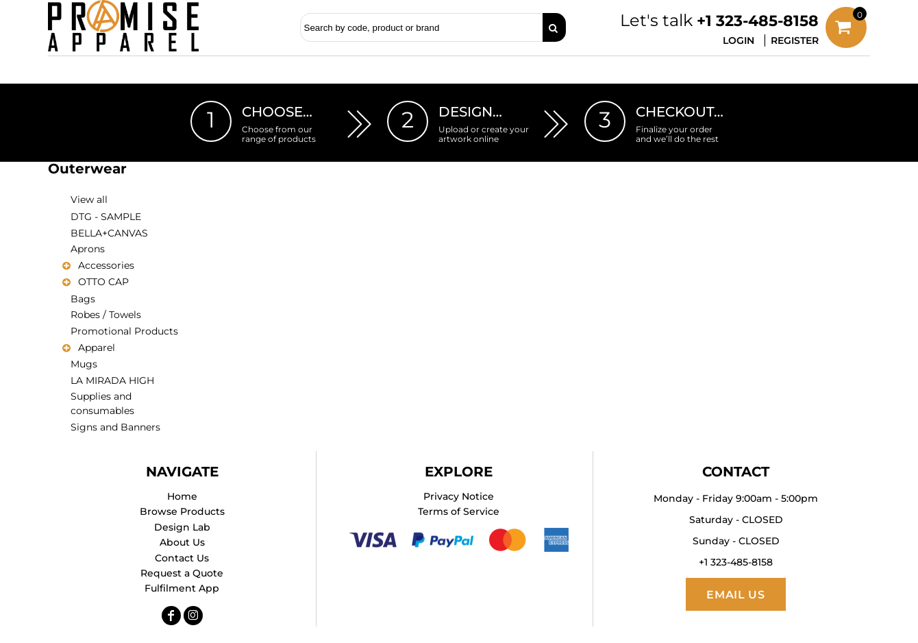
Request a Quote (181, 573)
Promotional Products (124, 331)
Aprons (88, 249)
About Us (182, 542)
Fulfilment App (182, 588)
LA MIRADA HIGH (112, 380)
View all (89, 199)
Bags (83, 299)
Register (795, 40)
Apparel (96, 347)
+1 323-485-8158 (758, 21)
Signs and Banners (115, 427)
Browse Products (182, 511)
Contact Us (182, 558)
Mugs (84, 364)
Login (738, 40)
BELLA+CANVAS (109, 233)
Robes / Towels (106, 314)
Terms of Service (458, 511)
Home (182, 496)
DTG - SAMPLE (106, 216)
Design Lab (182, 527)
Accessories (106, 265)
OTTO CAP (103, 282)
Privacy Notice (458, 496)
